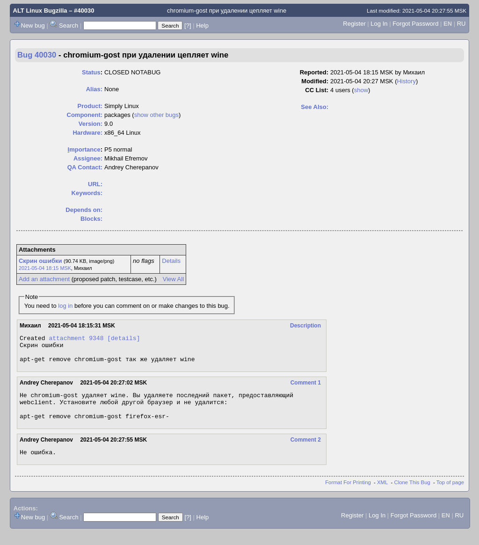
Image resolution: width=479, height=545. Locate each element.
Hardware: (87, 132)
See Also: (314, 106)
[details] (123, 339)
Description (305, 325)
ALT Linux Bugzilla (40, 10)
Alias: (94, 89)
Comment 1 (305, 388)
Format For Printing (348, 495)
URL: (95, 184)
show (361, 90)
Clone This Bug (412, 495)
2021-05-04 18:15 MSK (45, 268)
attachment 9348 (76, 339)
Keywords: (87, 192)
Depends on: (83, 209)
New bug (33, 25)
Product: (90, 105)
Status (91, 72)
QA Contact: (84, 167)
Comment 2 (305, 451)
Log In (378, 23)
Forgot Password (415, 23)
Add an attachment (44, 279)
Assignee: (87, 158)
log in (65, 305)
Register (354, 23)
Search (68, 25)
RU (461, 23)
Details (171, 260)
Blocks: (91, 218)
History (406, 81)
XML (382, 495)
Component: (85, 114)
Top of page (450, 495)
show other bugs (156, 114)
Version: (90, 123)
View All (173, 279)
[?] (187, 25)
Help (202, 25)
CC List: (316, 90)
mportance (84, 149)
